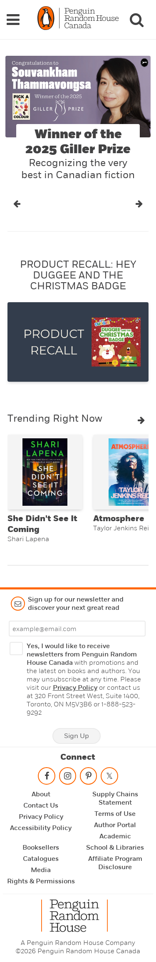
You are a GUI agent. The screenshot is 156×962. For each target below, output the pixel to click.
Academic (115, 836)
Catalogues (41, 859)
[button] (16, 204)
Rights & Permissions (41, 881)
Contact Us (40, 805)
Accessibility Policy (41, 828)
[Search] (136, 19)
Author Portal (115, 825)
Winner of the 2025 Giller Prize (78, 142)
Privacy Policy (75, 688)
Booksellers (40, 847)
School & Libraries (115, 847)
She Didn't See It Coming (42, 524)
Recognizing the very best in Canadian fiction (78, 169)
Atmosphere (118, 518)
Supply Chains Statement (115, 798)
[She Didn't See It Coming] (44, 472)
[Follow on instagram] (67, 778)
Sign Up (76, 736)
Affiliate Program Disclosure (115, 863)
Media (41, 870)
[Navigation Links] (12, 19)
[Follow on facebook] (46, 778)
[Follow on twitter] (109, 778)
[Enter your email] (77, 628)
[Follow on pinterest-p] (88, 778)
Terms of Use (115, 814)
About (41, 794)
